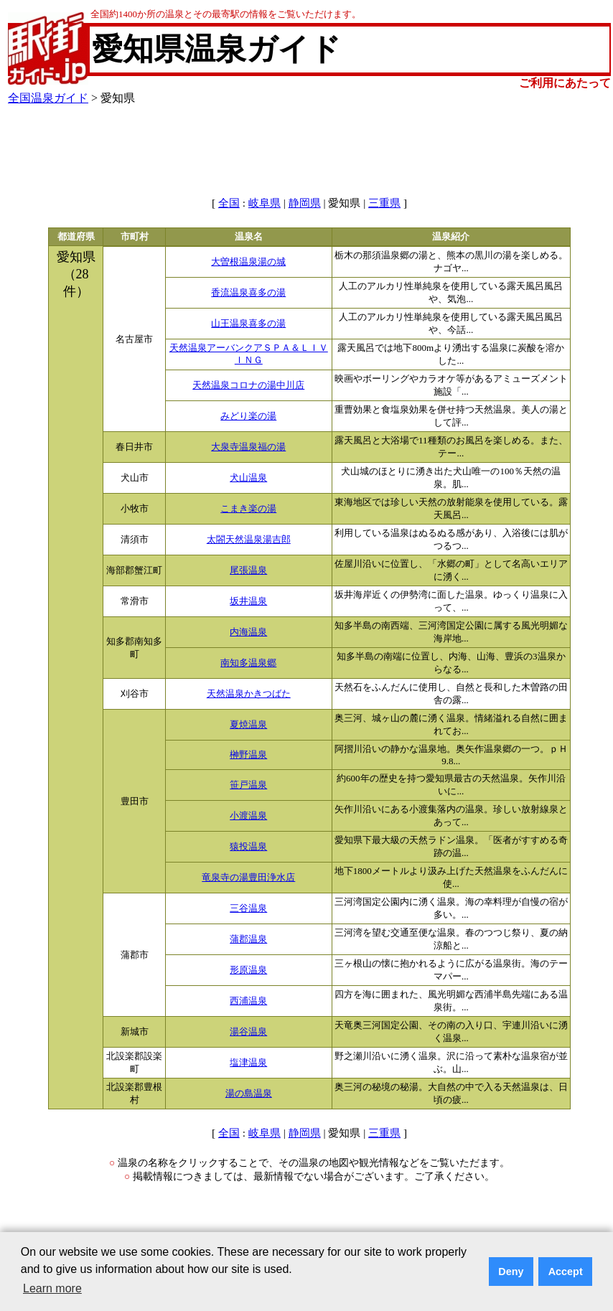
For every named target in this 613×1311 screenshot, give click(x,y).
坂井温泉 (248, 601)
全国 (229, 203)
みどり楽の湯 (248, 416)
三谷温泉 (248, 908)
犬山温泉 (248, 478)
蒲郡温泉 (248, 939)
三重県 (384, 203)
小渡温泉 (248, 816)
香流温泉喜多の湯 (248, 293)
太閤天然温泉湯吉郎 (249, 540)
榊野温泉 (248, 755)
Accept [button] (565, 1271)
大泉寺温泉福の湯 (248, 447)
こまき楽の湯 (248, 509)
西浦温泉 (248, 1001)
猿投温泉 (248, 847)
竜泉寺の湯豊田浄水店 (248, 878)
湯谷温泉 (248, 1032)
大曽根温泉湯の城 (248, 262)
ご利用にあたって (565, 83)
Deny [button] (510, 1271)
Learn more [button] (52, 1288)
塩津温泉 (248, 1063)
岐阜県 (264, 203)
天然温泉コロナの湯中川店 (248, 385)
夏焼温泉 (248, 725)
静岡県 (305, 203)
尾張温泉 (248, 570)
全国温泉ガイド (48, 98)
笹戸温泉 (248, 785)
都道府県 (76, 237)
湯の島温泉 (248, 1094)
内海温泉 (248, 632)
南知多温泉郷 (248, 663)
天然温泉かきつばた (249, 694)
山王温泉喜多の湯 (248, 324)
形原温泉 (248, 970)
